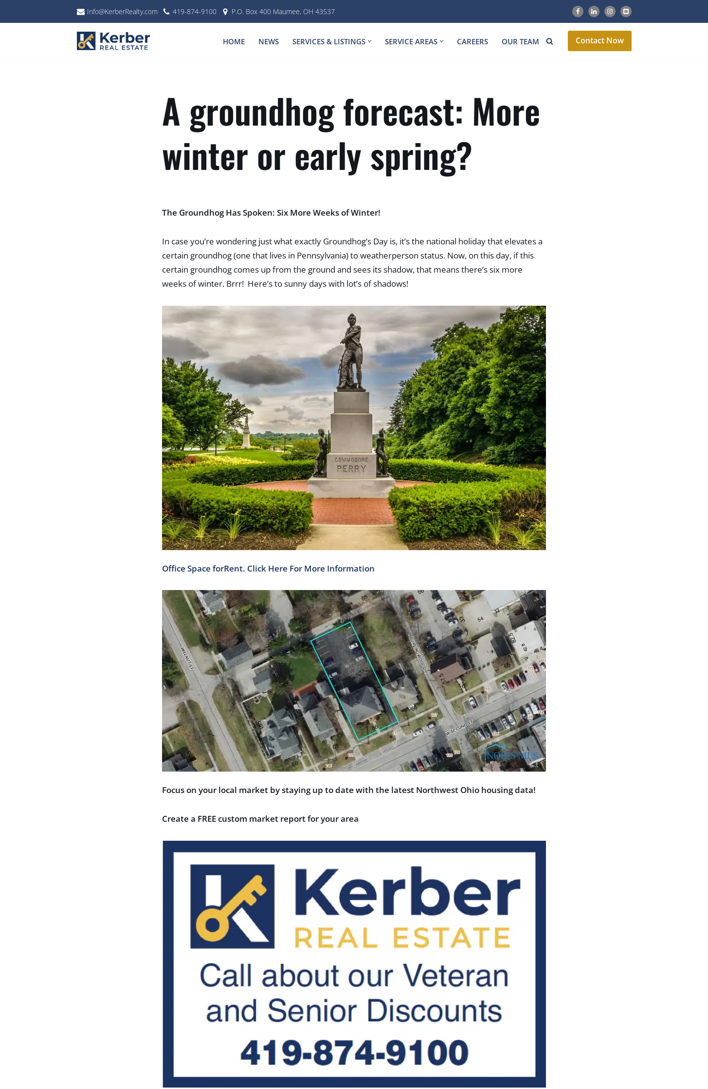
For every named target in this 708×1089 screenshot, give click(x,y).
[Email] (626, 11)
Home (234, 41)
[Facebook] (577, 11)
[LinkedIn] (593, 11)
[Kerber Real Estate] (116, 41)
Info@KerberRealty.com (122, 11)
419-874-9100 (195, 11)
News (268, 41)
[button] (369, 41)
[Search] (549, 41)
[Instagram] (610, 11)
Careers (472, 41)
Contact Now (600, 40)
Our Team (520, 41)
